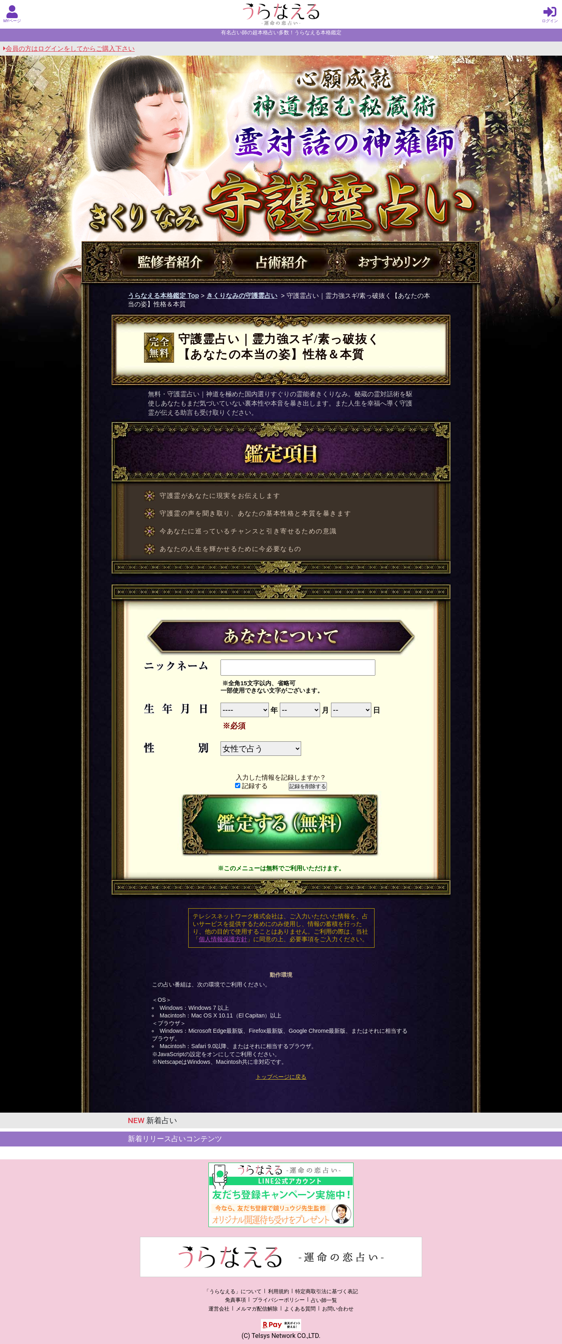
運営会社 (218, 1309)
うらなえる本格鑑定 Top (163, 295)
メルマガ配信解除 (257, 1309)
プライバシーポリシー (278, 1300)
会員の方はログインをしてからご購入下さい (69, 48)
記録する (251, 785)
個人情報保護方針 (223, 939)
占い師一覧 (324, 1300)
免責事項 (235, 1300)
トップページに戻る (281, 1077)
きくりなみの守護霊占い (241, 295)
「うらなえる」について (233, 1291)
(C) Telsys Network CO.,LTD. (281, 1336)
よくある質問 (300, 1309)
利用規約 (278, 1291)
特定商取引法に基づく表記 (326, 1291)
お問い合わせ (338, 1309)
